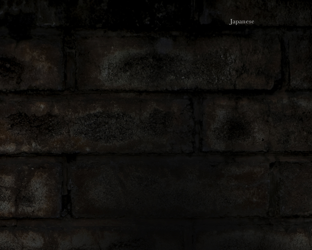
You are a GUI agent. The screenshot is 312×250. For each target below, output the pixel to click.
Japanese (242, 21)
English (270, 21)
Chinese (297, 21)
